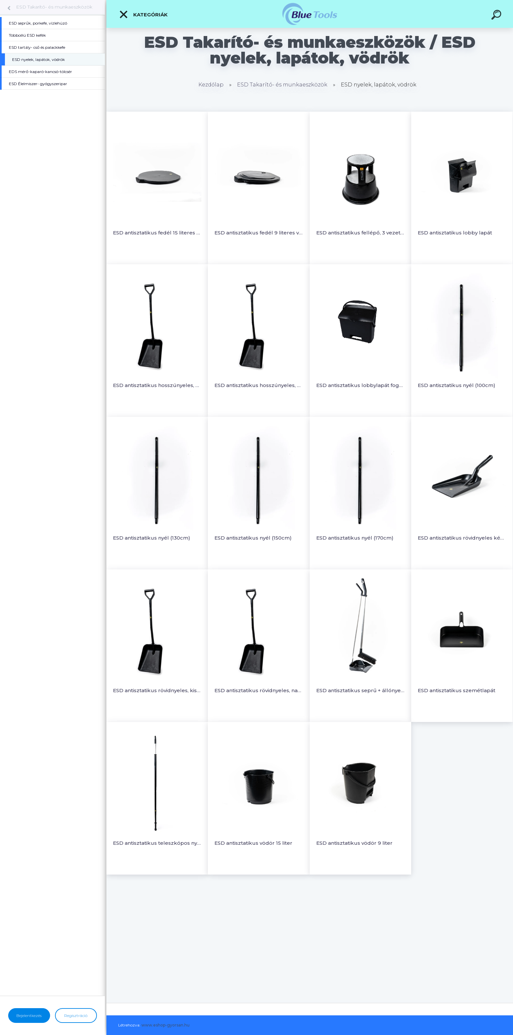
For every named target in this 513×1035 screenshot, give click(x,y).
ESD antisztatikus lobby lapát (455, 233)
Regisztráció (75, 1015)
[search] (497, 15)
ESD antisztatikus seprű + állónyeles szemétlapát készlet (360, 690)
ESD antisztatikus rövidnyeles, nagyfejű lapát (258, 690)
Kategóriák (143, 14)
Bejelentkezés (29, 1015)
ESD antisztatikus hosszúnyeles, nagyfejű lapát (258, 385)
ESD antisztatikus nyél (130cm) (151, 538)
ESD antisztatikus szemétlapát (456, 690)
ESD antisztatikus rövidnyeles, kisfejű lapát (157, 690)
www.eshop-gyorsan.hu (165, 1025)
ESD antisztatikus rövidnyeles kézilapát (462, 538)
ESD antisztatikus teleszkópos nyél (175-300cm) (157, 843)
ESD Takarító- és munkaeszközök (54, 7)
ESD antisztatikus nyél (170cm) (355, 538)
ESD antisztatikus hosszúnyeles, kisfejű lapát (157, 385)
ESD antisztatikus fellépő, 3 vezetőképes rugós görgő (360, 233)
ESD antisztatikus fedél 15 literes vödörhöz (157, 233)
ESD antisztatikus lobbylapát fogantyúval (360, 385)
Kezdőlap (211, 85)
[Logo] (310, 14)
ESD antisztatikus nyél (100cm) (456, 385)
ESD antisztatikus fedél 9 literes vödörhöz (258, 233)
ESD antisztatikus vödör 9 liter (354, 843)
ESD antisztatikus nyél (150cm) (253, 538)
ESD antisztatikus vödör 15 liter (253, 843)
